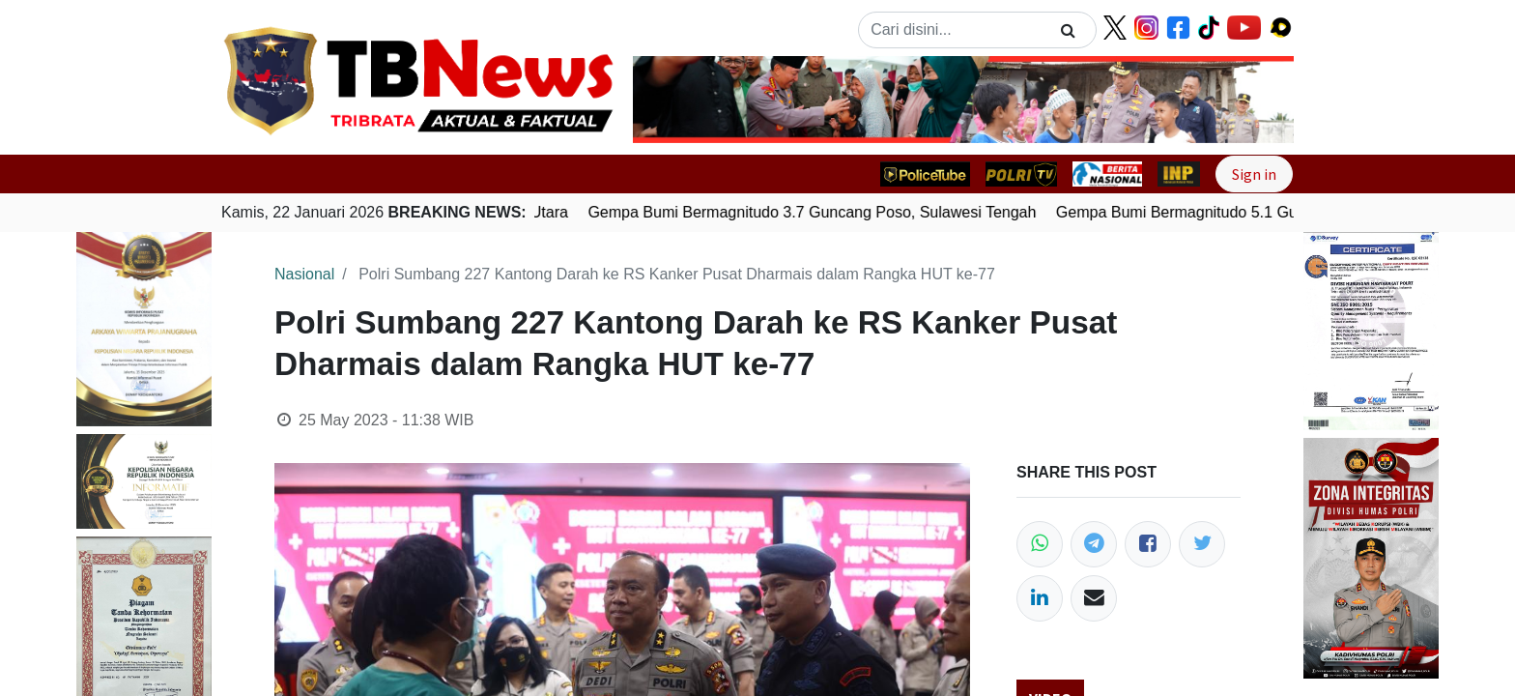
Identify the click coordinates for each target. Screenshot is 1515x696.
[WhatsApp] (1039, 544)
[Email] (1094, 598)
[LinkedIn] (1039, 598)
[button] (682, 99)
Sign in (1254, 174)
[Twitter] (1202, 544)
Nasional (304, 274)
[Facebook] (1148, 544)
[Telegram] (1094, 544)
